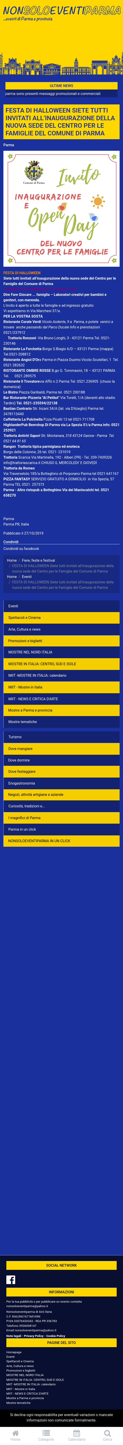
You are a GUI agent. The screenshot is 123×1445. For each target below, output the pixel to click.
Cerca (107, 1436)
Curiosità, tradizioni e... (26, 806)
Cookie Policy (55, 1336)
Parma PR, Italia (16, 524)
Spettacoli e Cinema (24, 617)
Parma (8, 145)
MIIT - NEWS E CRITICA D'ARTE (33, 699)
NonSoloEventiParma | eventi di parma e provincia (61, 13)
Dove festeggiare (22, 771)
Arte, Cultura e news (24, 629)
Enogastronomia (21, 783)
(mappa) (106, 349)
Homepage (13, 1352)
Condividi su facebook (21, 549)
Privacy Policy (33, 1336)
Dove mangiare (20, 749)
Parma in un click (22, 829)
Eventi (13, 606)
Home (15, 1436)
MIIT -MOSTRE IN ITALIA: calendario (37, 675)
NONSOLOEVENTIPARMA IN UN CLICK (39, 841)
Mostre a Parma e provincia (30, 710)
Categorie (46, 1436)
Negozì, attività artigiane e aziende (35, 794)
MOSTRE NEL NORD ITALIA (30, 652)
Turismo (15, 737)
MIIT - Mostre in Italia (25, 687)
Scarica (24, 457)
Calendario (77, 1436)
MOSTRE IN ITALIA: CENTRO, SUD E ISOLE (42, 664)
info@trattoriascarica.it (21, 463)
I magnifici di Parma (24, 818)
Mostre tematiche (22, 722)
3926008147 (27, 1325)
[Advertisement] (61, 39)
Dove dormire (19, 760)
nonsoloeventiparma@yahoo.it (27, 1306)
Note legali (13, 1336)
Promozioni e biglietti (25, 641)
